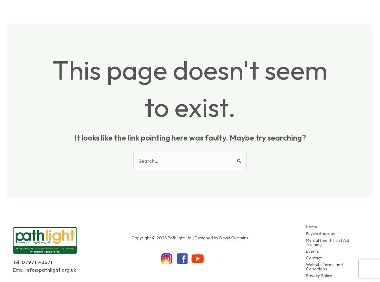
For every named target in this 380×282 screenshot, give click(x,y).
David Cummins (234, 235)
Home (311, 226)
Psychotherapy (320, 232)
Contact (314, 255)
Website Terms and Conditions (324, 263)
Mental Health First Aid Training (327, 241)
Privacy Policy (319, 271)
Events (312, 249)
